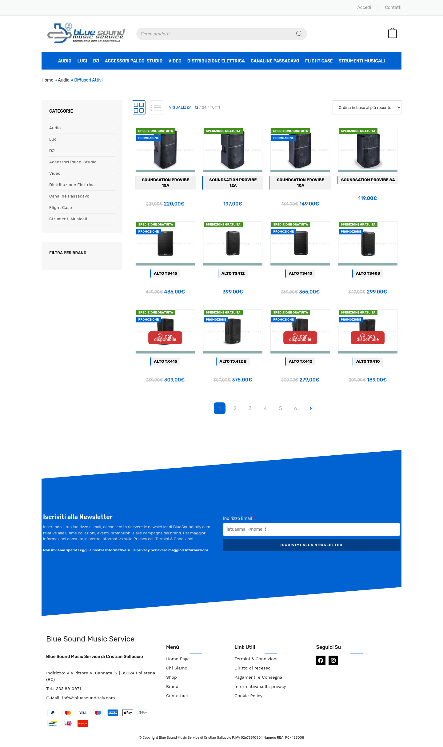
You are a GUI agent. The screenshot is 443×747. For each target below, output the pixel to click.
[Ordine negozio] (367, 107)
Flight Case (319, 61)
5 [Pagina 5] (280, 408)
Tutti (215, 107)
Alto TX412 (300, 361)
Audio (65, 61)
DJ (96, 61)
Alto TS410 (300, 273)
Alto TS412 (233, 273)
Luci (82, 61)
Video (174, 61)
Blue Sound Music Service (90, 639)
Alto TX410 (368, 361)
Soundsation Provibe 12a (233, 183)
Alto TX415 (165, 361)
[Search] (299, 34)
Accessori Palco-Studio (134, 61)
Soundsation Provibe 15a (165, 183)
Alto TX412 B (233, 361)
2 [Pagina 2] (234, 408)
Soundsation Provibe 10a (300, 183)
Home (47, 80)
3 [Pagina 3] (250, 408)
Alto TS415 (165, 273)
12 (196, 107)
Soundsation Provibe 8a (368, 180)
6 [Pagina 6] (295, 408)
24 (204, 107)
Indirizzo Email (238, 518)
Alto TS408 (368, 273)
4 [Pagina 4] (265, 408)
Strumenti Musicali (362, 61)
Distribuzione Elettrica (216, 61)
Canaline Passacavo (275, 61)
